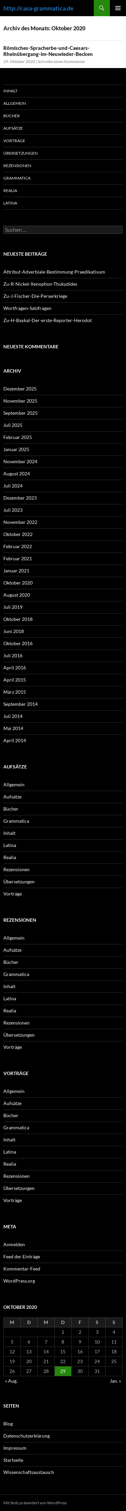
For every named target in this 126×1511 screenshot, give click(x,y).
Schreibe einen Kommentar (61, 61)
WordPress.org (19, 1281)
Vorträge (14, 140)
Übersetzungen (20, 153)
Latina (10, 203)
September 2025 (20, 413)
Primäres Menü (118, 8)
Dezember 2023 (20, 498)
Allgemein (14, 103)
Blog (8, 1423)
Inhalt (10, 90)
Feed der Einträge (21, 1256)
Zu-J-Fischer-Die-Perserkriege (35, 296)
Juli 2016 (13, 655)
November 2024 (20, 461)
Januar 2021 (16, 570)
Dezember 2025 (20, 388)
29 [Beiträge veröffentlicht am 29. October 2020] (63, 1371)
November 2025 (20, 401)
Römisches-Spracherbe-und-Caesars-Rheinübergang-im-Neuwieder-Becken (48, 51)
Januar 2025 (16, 449)
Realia (10, 190)
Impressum (15, 1448)
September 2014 (20, 704)
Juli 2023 (13, 510)
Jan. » (115, 1381)
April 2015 (14, 680)
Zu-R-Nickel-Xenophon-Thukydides (40, 284)
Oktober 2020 (18, 583)
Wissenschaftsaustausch (28, 1472)
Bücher (11, 115)
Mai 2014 (13, 728)
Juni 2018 (13, 631)
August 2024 (16, 473)
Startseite (13, 1460)
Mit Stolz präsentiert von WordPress (35, 1502)
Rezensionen (17, 165)
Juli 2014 (13, 716)
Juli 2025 (13, 425)
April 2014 (14, 740)
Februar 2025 (17, 437)
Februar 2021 (17, 558)
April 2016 (14, 667)
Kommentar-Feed (21, 1268)
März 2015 (14, 692)
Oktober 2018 (18, 619)
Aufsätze (13, 128)
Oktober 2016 (18, 643)
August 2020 (16, 595)
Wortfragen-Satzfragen (27, 308)
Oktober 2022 (18, 534)
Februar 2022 (17, 546)
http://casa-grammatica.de (38, 8)
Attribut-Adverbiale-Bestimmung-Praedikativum (54, 272)
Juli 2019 (13, 607)
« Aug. (11, 1381)
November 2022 (20, 522)
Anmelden (14, 1244)
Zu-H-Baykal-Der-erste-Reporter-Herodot (47, 320)
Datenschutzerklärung (26, 1436)
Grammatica (17, 178)
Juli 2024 (13, 486)
